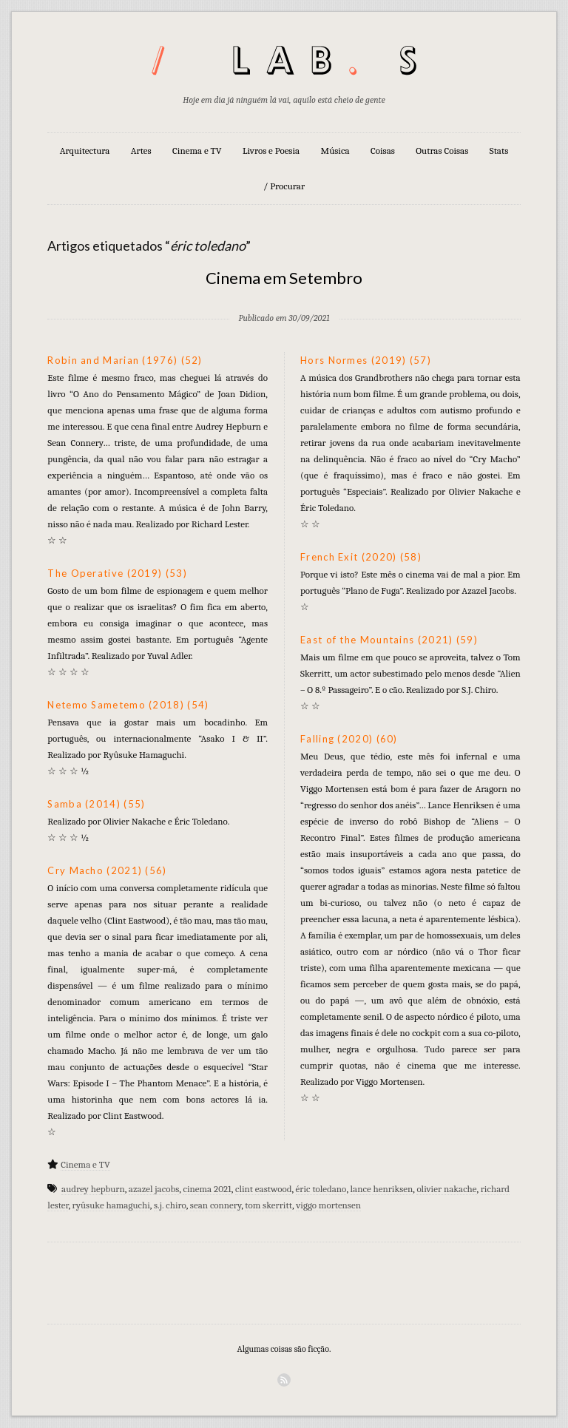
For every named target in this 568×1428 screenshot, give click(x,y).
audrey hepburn (93, 1188)
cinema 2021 (207, 1188)
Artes (141, 150)
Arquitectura (85, 150)
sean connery (215, 1205)
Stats (499, 150)
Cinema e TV (196, 150)
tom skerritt (268, 1205)
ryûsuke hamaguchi (111, 1205)
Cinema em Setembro (284, 278)
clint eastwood (263, 1188)
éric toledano (321, 1188)
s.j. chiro (170, 1205)
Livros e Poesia (271, 150)
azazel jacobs (154, 1188)
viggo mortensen (328, 1205)
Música (335, 150)
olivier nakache (446, 1188)
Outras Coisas (442, 150)
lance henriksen (382, 1188)
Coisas (383, 150)
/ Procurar (284, 186)
